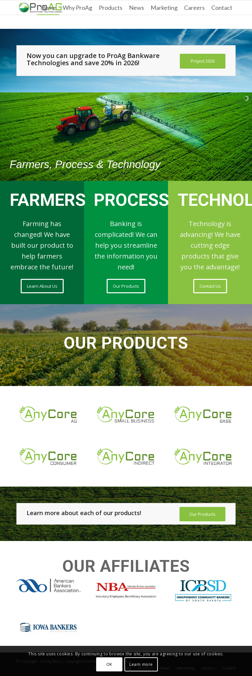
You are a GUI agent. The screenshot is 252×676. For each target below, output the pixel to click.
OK (109, 664)
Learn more (141, 664)
